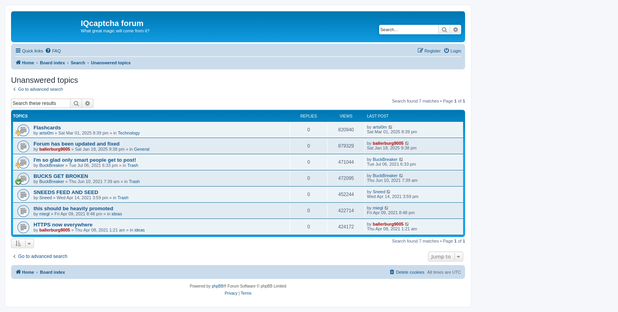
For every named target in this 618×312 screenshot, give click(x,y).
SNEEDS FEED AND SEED (66, 192)
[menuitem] (53, 51)
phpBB (217, 286)
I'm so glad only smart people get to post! (85, 160)
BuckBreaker (51, 165)
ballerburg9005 (54, 149)
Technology (129, 133)
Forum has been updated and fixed (76, 144)
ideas (117, 213)
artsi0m (46, 133)
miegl (44, 213)
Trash (132, 165)
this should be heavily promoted (73, 208)
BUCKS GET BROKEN (61, 176)
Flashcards (47, 128)
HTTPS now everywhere (63, 225)
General (141, 149)
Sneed (45, 197)
